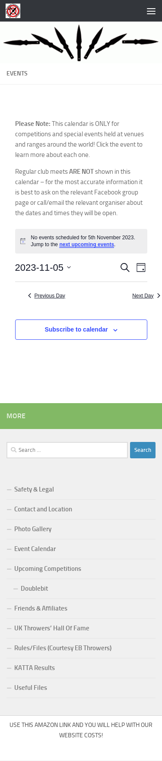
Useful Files (30, 688)
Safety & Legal (34, 489)
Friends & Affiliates (40, 608)
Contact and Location (43, 509)
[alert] (81, 241)
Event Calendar (35, 549)
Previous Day (46, 296)
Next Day (146, 296)
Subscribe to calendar (76, 329)
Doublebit (34, 588)
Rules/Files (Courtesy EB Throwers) (62, 648)
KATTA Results (34, 668)
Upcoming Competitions (47, 569)
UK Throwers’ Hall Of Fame (51, 628)
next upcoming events (86, 244)
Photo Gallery (32, 529)
